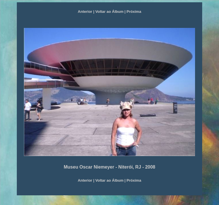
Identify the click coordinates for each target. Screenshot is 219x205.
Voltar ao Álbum (109, 11)
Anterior (85, 11)
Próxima (133, 11)
